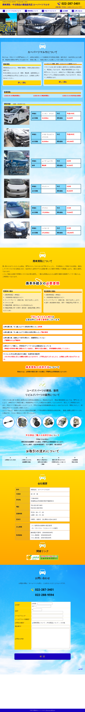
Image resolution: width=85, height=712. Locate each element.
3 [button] (42, 36)
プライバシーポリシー (50, 710)
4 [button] (45, 36)
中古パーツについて (50, 11)
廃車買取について (33, 11)
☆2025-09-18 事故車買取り (12, 95)
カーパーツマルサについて (13, 11)
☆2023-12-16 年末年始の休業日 (71, 95)
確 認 (42, 656)
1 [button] (37, 36)
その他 (62, 623)
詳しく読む (22, 83)
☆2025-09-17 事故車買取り (41, 95)
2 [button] (40, 36)
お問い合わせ (78, 11)
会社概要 (65, 11)
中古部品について (52, 623)
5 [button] (47, 36)
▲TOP (80, 669)
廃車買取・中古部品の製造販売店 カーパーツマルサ (26, 4)
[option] (43, 24)
